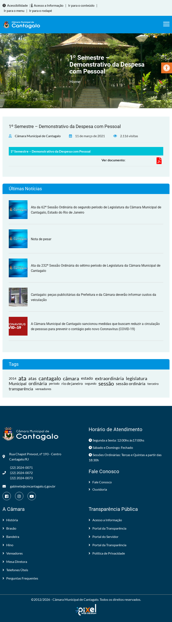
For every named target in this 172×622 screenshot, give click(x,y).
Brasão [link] (9, 528)
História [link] (10, 520)
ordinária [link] (38, 383)
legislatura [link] (136, 378)
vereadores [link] (43, 389)
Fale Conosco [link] (100, 482)
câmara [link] (71, 378)
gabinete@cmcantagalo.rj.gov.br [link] (29, 486)
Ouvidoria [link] (98, 489)
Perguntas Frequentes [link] (20, 578)
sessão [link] (106, 383)
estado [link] (87, 378)
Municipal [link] (17, 383)
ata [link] (22, 378)
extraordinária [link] (109, 378)
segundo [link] (90, 383)
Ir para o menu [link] (14, 10)
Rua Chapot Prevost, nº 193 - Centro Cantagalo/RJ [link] (32, 456)
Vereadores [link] (13, 553)
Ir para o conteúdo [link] (81, 5)
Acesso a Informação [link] (48, 5)
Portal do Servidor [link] (103, 537)
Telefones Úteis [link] (15, 570)
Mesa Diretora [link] (15, 562)
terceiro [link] (153, 384)
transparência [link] (21, 388)
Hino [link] (8, 545)
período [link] (54, 383)
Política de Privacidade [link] (107, 553)
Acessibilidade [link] (16, 5)
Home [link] (74, 81)
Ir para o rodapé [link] (40, 10)
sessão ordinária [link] (130, 383)
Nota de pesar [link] (41, 239)
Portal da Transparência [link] (107, 528)
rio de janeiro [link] (72, 383)
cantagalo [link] (50, 378)
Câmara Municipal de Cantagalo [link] (38, 136)
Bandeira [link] (11, 537)
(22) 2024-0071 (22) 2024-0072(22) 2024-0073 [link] (18, 472)
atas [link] (32, 378)
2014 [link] (12, 378)
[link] (166, 67)
